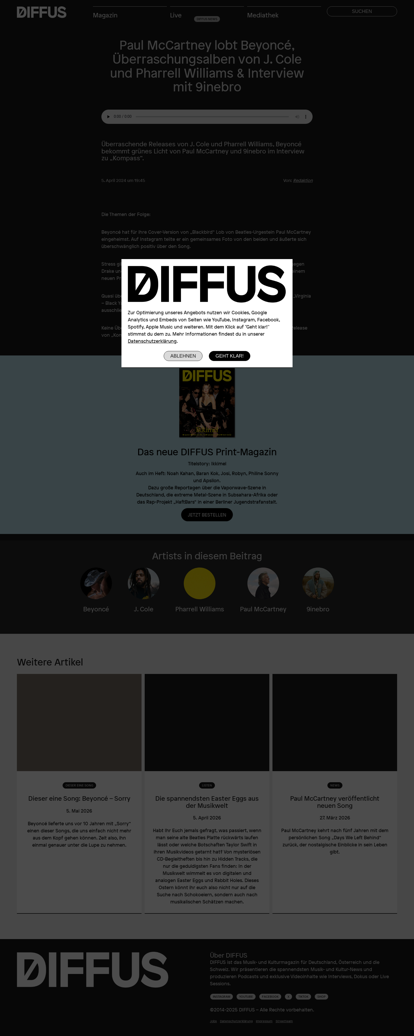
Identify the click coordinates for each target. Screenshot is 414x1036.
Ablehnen (183, 356)
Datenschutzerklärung (152, 341)
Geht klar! (229, 356)
